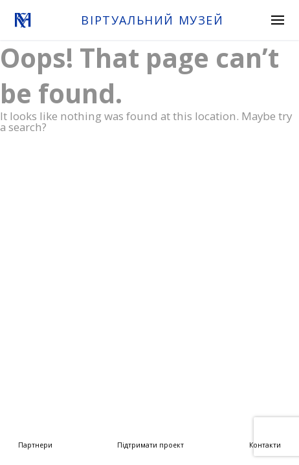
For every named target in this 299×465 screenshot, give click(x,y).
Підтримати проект (150, 445)
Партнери (35, 445)
